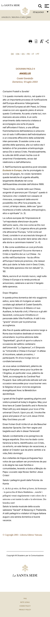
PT (38, 54)
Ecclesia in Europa (12, 170)
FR (28, 54)
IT (33, 54)
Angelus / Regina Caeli (13, 17)
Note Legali (25, 602)
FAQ (25, 598)
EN (17, 54)
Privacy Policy (25, 610)
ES (23, 54)
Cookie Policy (25, 606)
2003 (29, 17)
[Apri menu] (46, 6)
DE (12, 54)
